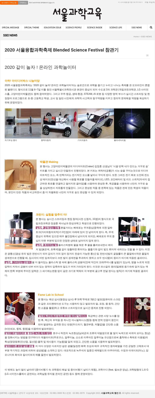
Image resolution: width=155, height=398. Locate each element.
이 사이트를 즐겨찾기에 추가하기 (130, 2)
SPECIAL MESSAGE (10, 27)
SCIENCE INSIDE (94, 27)
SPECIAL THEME (31, 27)
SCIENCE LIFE (115, 27)
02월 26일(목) (150, 2)
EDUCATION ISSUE (52, 27)
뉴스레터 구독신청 (9, 3)
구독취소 (23, 3)
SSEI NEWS (137, 27)
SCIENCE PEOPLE (73, 27)
